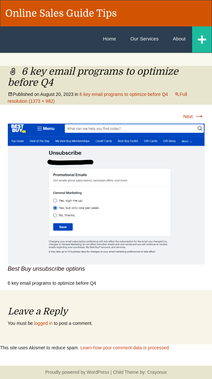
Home (109, 38)
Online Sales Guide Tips (61, 13)
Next (194, 116)
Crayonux (156, 372)
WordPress (97, 372)
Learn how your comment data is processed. (125, 347)
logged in (43, 323)
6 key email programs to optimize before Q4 (123, 94)
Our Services (144, 38)
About (179, 38)
